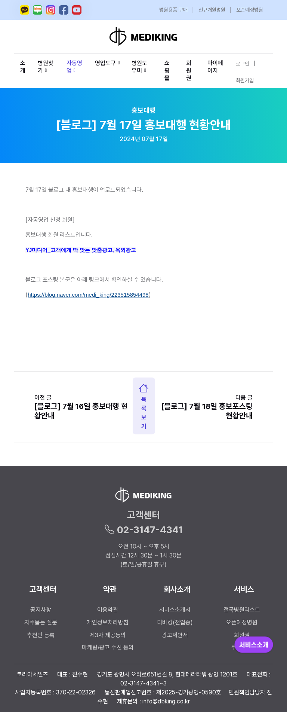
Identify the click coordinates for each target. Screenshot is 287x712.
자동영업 (74, 66)
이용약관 (107, 609)
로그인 (242, 64)
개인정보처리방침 (108, 622)
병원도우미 (139, 66)
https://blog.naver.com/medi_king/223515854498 (88, 294)
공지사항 (40, 609)
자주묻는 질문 (40, 622)
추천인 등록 (41, 635)
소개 (22, 66)
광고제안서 (175, 635)
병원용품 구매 (173, 10)
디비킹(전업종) (175, 622)
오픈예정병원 (249, 10)
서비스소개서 (175, 609)
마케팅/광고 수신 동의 (108, 647)
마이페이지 (215, 66)
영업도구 (105, 63)
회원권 (188, 70)
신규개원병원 (211, 10)
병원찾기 (45, 66)
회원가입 (245, 80)
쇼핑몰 (167, 70)
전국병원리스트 (241, 609)
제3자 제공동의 (108, 635)
